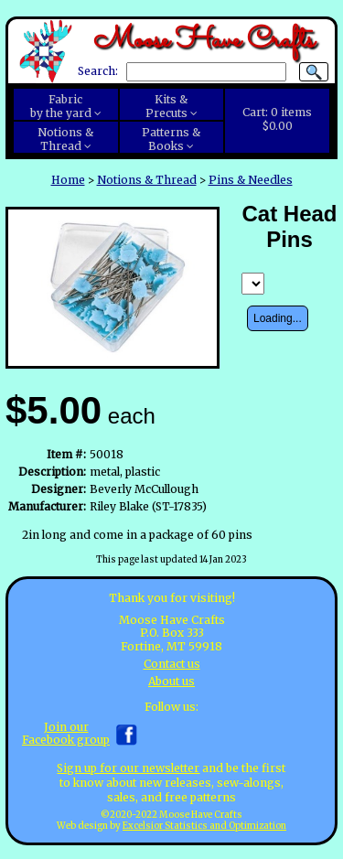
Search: (98, 72)
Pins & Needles (251, 180)
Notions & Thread (147, 180)
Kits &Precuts (166, 106)
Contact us (172, 664)
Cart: (277, 119)
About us (171, 681)
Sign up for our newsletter (128, 768)
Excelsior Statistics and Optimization (204, 826)
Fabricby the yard (60, 106)
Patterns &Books (171, 139)
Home (68, 180)
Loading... (277, 318)
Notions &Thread (65, 139)
